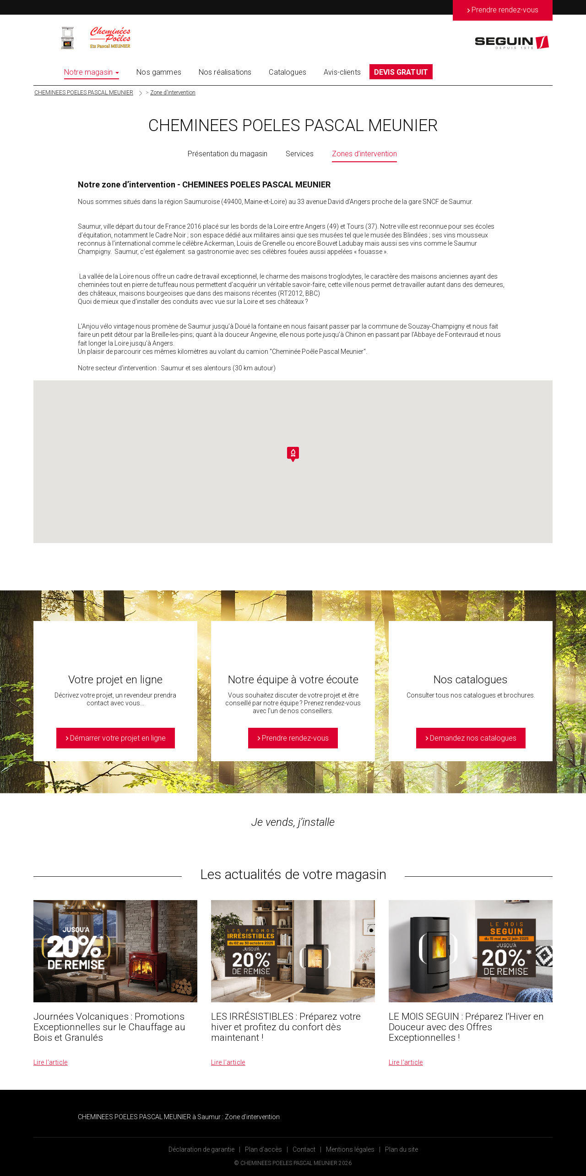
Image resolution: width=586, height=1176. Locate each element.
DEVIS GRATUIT (401, 72)
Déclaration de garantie (201, 1149)
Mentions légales (350, 1149)
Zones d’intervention (364, 153)
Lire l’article (50, 1062)
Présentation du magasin (227, 153)
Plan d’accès (263, 1149)
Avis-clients (342, 72)
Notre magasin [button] (91, 72)
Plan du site (401, 1149)
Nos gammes (158, 72)
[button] (293, 454)
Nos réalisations (225, 72)
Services (300, 153)
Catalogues (287, 72)
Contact (304, 1149)
